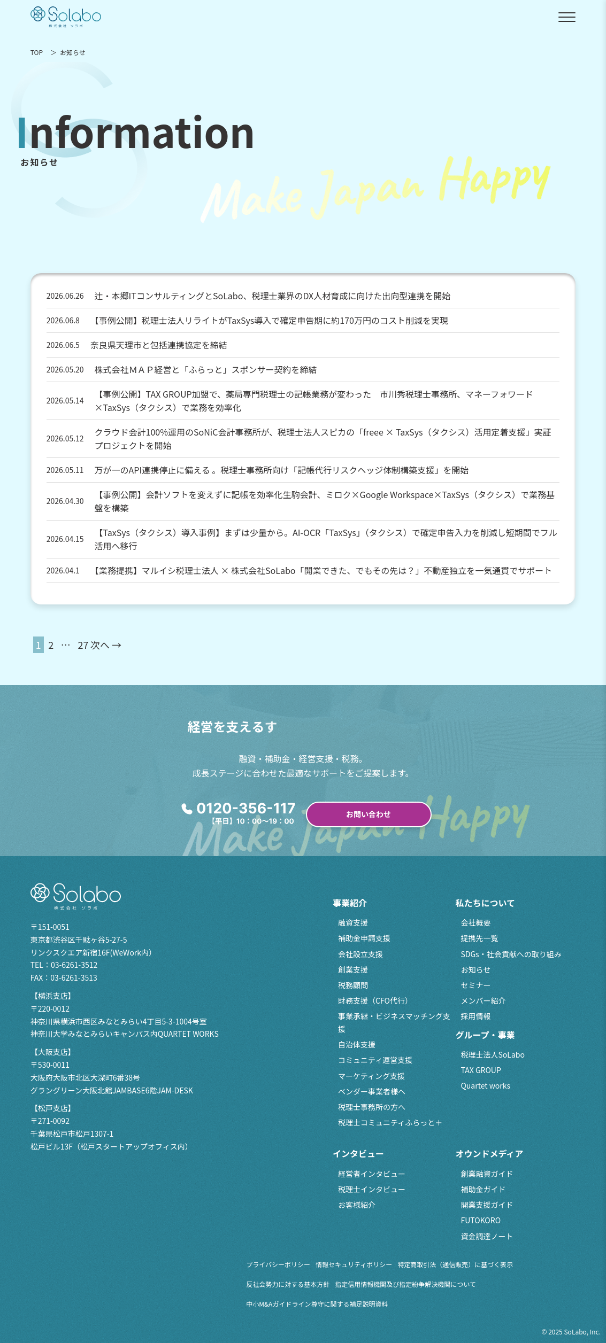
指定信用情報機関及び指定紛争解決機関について (405, 1283)
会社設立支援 (360, 954)
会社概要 (475, 922)
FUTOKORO (481, 1220)
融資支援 (353, 922)
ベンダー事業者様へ (371, 1091)
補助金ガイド (483, 1189)
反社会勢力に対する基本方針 (287, 1283)
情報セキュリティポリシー (354, 1264)
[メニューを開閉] (567, 17)
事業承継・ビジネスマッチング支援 (394, 1022)
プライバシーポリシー (278, 1264)
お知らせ (475, 969)
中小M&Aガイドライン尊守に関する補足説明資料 (317, 1303)
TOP (36, 52)
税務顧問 (353, 985)
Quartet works (485, 1085)
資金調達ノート (487, 1236)
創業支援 (353, 969)
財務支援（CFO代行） (375, 1000)
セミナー (475, 985)
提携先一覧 (479, 938)
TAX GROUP (481, 1070)
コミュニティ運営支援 (375, 1059)
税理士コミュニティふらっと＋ (390, 1122)
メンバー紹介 (483, 1000)
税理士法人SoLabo (492, 1054)
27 (83, 644)
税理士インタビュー (371, 1189)
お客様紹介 (356, 1204)
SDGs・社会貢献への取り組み (511, 954)
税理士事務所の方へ (371, 1106)
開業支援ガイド (487, 1204)
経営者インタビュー (371, 1173)
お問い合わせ (368, 814)
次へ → (105, 644)
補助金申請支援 (364, 938)
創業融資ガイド (487, 1173)
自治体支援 (356, 1044)
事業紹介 (350, 902)
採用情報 (475, 1016)
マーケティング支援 (371, 1075)
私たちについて (485, 902)
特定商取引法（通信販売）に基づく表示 (455, 1264)
